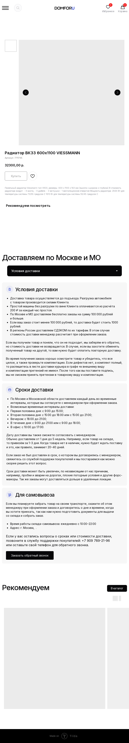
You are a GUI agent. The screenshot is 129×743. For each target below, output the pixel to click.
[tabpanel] (64, 419)
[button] (30, 555)
